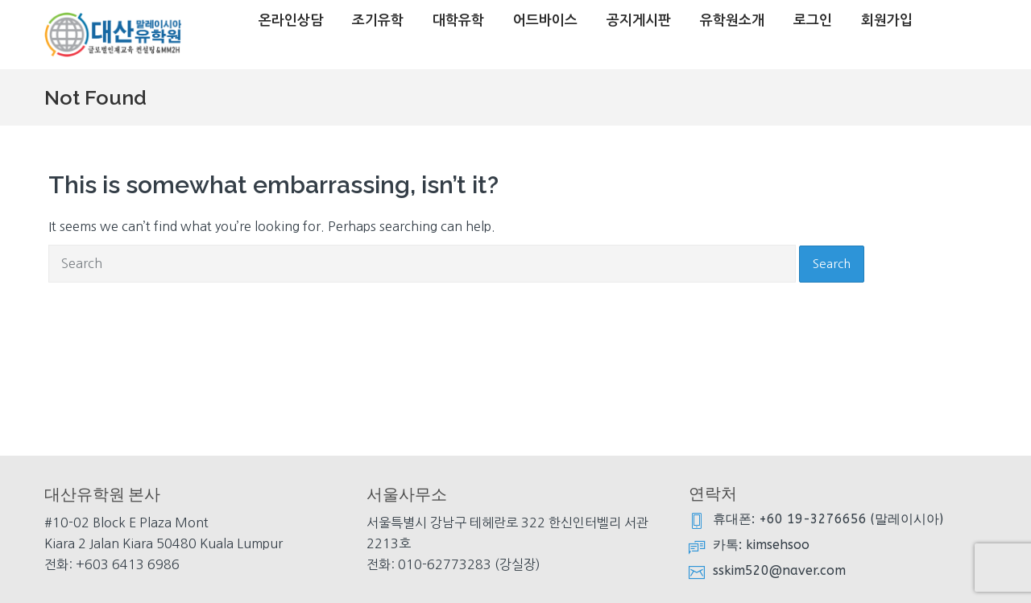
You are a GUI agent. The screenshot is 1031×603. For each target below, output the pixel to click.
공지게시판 (639, 20)
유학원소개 (732, 20)
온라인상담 (291, 20)
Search (832, 264)
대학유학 (458, 20)
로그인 (812, 20)
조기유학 (378, 20)
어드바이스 (545, 20)
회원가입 (887, 20)
